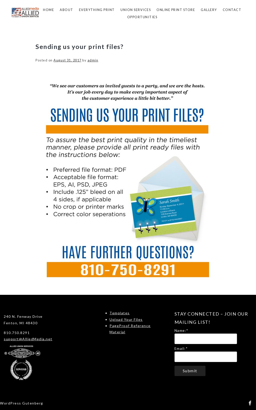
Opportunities (142, 17)
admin (93, 60)
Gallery (209, 10)
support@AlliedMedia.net (28, 339)
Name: (181, 330)
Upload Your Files (126, 319)
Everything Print (97, 10)
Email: (181, 348)
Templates (120, 313)
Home (48, 10)
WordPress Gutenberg (21, 403)
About (66, 10)
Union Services (135, 10)
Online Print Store (175, 10)
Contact (232, 10)
